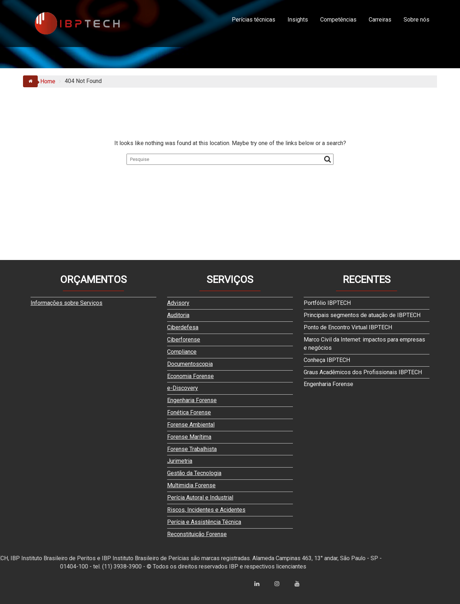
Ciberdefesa (182, 327)
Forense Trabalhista (192, 449)
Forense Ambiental (191, 424)
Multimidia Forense (191, 485)
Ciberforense (183, 339)
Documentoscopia (190, 364)
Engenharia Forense (192, 400)
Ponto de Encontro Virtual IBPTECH (348, 327)
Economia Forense (190, 376)
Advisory (178, 302)
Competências (338, 19)
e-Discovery (182, 388)
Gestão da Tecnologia (194, 473)
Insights (298, 19)
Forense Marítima (189, 436)
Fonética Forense (189, 412)
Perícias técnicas (253, 19)
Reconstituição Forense (197, 534)
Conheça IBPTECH (327, 360)
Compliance (182, 351)
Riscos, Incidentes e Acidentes (206, 509)
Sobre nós (416, 19)
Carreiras (380, 19)
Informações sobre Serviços (66, 302)
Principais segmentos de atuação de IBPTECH (362, 315)
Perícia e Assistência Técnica (204, 522)
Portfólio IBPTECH (327, 302)
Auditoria (178, 315)
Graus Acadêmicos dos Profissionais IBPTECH (363, 372)
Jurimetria (179, 460)
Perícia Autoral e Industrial (200, 497)
